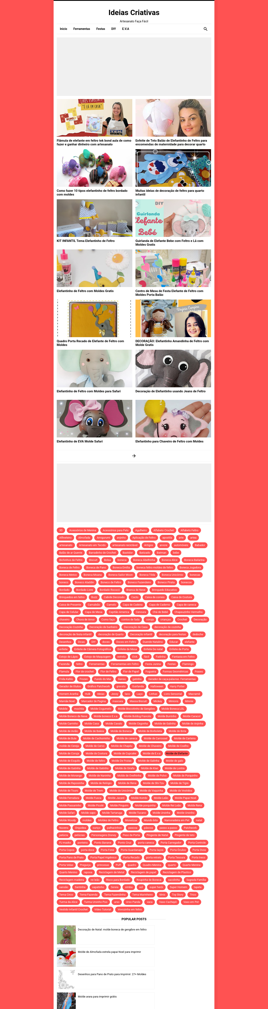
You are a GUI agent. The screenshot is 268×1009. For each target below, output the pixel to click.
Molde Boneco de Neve (73, 716)
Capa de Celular (68, 612)
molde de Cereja (69, 745)
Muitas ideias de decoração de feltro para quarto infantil (172, 190)
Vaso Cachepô (168, 902)
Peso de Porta (131, 835)
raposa (88, 872)
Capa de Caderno (159, 604)
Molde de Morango (70, 775)
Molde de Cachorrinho (96, 738)
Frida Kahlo (66, 679)
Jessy (114, 693)
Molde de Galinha (165, 723)
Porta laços (156, 849)
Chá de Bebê (160, 612)
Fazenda (64, 664)
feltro (79, 664)
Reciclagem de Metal (111, 872)
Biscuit (93, 560)
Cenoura (141, 612)
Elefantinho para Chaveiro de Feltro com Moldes (166, 441)
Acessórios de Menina (82, 530)
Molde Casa (92, 723)
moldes (86, 820)
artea (193, 537)
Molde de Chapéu (121, 745)
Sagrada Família (196, 879)
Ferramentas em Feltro (125, 664)
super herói (156, 887)
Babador (200, 545)
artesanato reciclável (125, 545)
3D (61, 530)
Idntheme (173, 1000)
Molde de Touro (68, 790)
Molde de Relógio (101, 783)
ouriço (96, 827)
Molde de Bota (177, 731)
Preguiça (85, 865)
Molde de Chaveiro (150, 745)
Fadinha (160, 656)
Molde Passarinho (70, 805)
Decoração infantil (141, 634)
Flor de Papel (131, 671)
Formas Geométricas (175, 671)
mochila (79, 708)
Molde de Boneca (121, 731)
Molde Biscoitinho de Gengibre (136, 708)
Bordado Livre (84, 589)
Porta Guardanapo (132, 849)
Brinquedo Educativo (164, 589)
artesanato (65, 545)
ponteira (83, 842)
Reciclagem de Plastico (177, 872)
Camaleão (94, 604)
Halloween (157, 686)
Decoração (200, 619)
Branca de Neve (135, 589)
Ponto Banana (102, 842)
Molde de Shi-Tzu (153, 783)
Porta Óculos (178, 849)
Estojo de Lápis (68, 656)
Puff (118, 865)
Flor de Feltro (108, 671)
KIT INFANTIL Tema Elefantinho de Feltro (84, 240)
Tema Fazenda (89, 894)
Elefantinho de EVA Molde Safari (78, 441)
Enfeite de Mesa (127, 649)
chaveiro (64, 619)
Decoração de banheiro (103, 627)
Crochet (182, 619)
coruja (150, 619)
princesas (103, 865)
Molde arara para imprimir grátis (176, 951)
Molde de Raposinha (71, 783)
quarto (172, 865)
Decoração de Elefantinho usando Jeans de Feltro (168, 391)
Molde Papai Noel (185, 797)
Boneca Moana (93, 574)
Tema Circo (66, 894)
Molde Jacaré (116, 797)
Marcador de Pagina (93, 701)
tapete (198, 887)
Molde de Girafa (125, 768)
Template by (166, 1000)
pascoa (132, 827)
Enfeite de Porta (179, 649)
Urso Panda (133, 902)
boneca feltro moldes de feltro (155, 567)
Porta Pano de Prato (71, 857)
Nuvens (63, 827)
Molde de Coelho (178, 745)
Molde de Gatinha (70, 768)
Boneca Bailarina (194, 560)
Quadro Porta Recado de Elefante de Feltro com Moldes (93, 341)
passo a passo (168, 827)
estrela (121, 656)
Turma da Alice (68, 902)
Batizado (144, 552)
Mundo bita (151, 820)
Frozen (84, 679)
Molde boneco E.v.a (105, 716)
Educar (174, 641)
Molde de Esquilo (69, 760)
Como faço (108, 619)
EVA (134, 656)
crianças (165, 619)
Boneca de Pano (96, 567)
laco (127, 693)
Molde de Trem (94, 790)
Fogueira (151, 671)
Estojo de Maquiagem (97, 656)
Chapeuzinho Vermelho (189, 612)
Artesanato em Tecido (92, 545)
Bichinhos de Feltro (70, 560)
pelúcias (80, 835)
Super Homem (178, 887)
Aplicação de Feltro (144, 537)
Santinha (80, 887)
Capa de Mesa (93, 612)
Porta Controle (197, 842)
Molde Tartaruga (112, 812)
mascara (117, 701)
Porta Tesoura (176, 857)
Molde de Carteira (185, 738)
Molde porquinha (145, 805)
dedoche (198, 634)
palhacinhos (114, 827)
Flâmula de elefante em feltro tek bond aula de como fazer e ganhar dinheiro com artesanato (91, 142)
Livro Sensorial (173, 693)
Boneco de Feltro (111, 582)
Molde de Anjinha (192, 723)
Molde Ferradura (69, 797)
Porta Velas (66, 865)
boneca (121, 560)
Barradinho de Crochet (102, 552)
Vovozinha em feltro (130, 909)
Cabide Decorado (114, 597)
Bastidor (128, 552)
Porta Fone (107, 849)
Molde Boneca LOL (173, 708)
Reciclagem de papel (143, 872)
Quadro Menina (152, 865)
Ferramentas (96, 664)
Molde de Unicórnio (121, 790)
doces (106, 641)
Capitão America (119, 612)
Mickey (157, 701)
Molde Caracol (192, 716)
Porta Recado (131, 857)
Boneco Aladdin (84, 582)
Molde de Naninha (100, 775)
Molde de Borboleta (150, 731)
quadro (132, 865)
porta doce (87, 849)
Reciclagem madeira (71, 879)
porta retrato (153, 857)
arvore (163, 545)
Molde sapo (88, 812)
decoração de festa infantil (75, 634)
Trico (193, 894)
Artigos (148, 545)
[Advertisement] (134, 66)
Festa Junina (153, 664)
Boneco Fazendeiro (139, 582)
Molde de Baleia (94, 731)
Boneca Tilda (147, 574)
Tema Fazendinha (114, 894)
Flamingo (188, 664)
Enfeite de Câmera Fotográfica (92, 649)
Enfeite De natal (153, 649)
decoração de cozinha (167, 627)
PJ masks (65, 842)
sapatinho (98, 887)
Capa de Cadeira (133, 604)
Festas (172, 664)
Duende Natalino (153, 641)
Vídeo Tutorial (102, 909)
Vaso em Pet (191, 902)
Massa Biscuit (138, 701)
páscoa (148, 827)
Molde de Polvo (157, 775)
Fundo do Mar (102, 679)
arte (181, 537)
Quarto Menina (192, 865)
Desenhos (65, 641)
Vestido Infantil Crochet (73, 909)
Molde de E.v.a (152, 753)
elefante (190, 641)
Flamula (64, 671)
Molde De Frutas (121, 760)
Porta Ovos (199, 849)
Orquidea (80, 827)
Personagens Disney (103, 835)
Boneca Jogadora (190, 567)
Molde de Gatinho (98, 768)
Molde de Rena (127, 783)
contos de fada (130, 619)
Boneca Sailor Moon (120, 574)
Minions (173, 701)
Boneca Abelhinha (144, 560)
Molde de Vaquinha (151, 790)
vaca (149, 902)
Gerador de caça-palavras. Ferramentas (172, 679)
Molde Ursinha (161, 812)
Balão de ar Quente (70, 552)
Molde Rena (195, 805)
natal (199, 820)
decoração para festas (172, 634)
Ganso (122, 679)
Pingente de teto (184, 835)
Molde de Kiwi (149, 768)
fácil (146, 656)
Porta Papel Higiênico (103, 857)
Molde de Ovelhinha (129, 775)
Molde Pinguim (119, 805)
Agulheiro (141, 530)
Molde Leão (161, 797)
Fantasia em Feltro (183, 656)
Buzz (94, 597)
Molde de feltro (96, 760)
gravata (120, 686)
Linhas (153, 693)
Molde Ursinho (186, 812)
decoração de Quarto (111, 634)
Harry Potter (177, 686)
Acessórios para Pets (116, 530)
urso (117, 902)
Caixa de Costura (181, 597)
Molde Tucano (137, 812)
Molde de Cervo (95, 745)
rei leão (95, 879)
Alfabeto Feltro (189, 530)
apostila (167, 537)
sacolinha (174, 879)
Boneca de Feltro (69, 567)
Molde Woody (67, 820)
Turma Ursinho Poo (95, 902)
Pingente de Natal (157, 835)
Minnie (189, 701)
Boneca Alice (169, 560)
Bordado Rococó (110, 589)
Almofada (84, 537)
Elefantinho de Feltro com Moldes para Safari (86, 391)
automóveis (181, 545)
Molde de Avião (68, 731)
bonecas (195, 574)
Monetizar (131, 820)
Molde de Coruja (69, 753)
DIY (93, 641)
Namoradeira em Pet (176, 820)
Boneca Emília (121, 567)
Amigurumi (103, 537)
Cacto (134, 597)
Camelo (111, 604)
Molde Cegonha (138, 723)
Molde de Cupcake (125, 753)
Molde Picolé (95, 805)
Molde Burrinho (167, 716)
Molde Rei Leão (171, 805)
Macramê (194, 693)
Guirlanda (138, 686)
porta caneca (146, 842)
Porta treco (198, 857)
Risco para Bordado (118, 879)
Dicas (81, 641)
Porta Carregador (171, 842)
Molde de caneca (127, 738)
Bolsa (107, 560)
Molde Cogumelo (100, 708)
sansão (63, 887)
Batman (161, 552)
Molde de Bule (67, 738)
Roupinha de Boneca (149, 879)
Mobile (63, 708)
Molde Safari (67, 812)
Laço (140, 693)
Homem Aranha (68, 693)
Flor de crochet (85, 671)
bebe (176, 552)
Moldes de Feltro (108, 820)
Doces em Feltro (126, 641)
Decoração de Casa (135, 627)
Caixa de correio (155, 597)
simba (129, 887)
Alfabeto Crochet (163, 530)
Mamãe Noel (67, 701)
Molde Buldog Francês (137, 716)
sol (141, 887)
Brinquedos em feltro (72, 597)
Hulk (87, 693)
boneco (63, 582)
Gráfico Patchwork (99, 686)
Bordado (64, 589)
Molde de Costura (96, 753)
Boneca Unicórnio (172, 574)
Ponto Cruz (124, 842)
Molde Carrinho (68, 723)
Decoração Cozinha (71, 627)
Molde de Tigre (180, 783)
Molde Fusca (93, 797)
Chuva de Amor (85, 619)
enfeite (63, 649)
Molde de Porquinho (185, 775)
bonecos (186, 582)
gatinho (137, 679)
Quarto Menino (68, 872)
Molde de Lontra (174, 768)
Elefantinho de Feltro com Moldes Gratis (83, 290)
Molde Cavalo (114, 723)
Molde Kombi (139, 797)
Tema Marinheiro (142, 894)
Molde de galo (174, 760)
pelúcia (63, 835)
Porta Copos (66, 849)
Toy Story (177, 894)
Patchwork (190, 827)
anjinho (121, 537)
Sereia (114, 887)
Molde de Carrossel (155, 738)
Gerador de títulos (70, 686)
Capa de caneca (186, 604)
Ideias (100, 693)
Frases (199, 671)
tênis (162, 894)
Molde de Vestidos (181, 790)
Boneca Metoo (68, 574)
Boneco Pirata (166, 582)
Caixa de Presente (70, 604)
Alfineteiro (65, 537)
